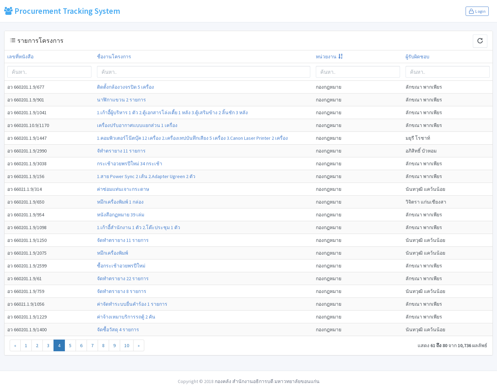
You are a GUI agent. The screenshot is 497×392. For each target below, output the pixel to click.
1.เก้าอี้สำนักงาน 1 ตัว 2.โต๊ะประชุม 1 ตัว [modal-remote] (138, 227)
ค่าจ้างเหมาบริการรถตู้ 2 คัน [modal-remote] (126, 317)
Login (477, 11)
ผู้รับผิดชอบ (417, 56)
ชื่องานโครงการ (114, 56)
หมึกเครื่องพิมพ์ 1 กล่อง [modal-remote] (120, 202)
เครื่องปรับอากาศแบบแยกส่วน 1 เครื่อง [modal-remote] (137, 125)
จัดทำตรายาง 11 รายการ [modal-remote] (123, 240)
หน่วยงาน (326, 56)
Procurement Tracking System (62, 11)
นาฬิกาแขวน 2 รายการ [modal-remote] (121, 100)
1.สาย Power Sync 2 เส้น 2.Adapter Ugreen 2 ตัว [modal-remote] (146, 176)
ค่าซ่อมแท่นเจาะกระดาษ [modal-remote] (123, 189)
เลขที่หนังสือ (20, 56)
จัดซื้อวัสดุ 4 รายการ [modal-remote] (118, 329)
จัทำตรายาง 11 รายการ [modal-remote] (121, 151)
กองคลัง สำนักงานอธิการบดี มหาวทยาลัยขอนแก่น (267, 381)
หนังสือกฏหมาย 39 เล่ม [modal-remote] (120, 215)
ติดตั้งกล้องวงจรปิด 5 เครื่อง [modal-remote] (125, 87)
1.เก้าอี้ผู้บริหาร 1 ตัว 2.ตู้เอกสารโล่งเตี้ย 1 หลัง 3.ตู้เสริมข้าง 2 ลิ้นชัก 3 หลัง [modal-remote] (172, 112)
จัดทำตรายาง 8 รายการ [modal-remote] (121, 291)
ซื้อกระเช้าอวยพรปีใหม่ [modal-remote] (121, 266)
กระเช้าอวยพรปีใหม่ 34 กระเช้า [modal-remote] (129, 163)
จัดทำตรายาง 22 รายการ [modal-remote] (123, 278)
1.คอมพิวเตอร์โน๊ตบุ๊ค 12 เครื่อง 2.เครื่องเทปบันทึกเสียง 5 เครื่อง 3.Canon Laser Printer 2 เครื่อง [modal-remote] (192, 138)
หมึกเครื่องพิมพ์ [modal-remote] (112, 253)
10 (126, 345)
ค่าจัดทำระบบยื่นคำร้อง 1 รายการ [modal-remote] (132, 304)
